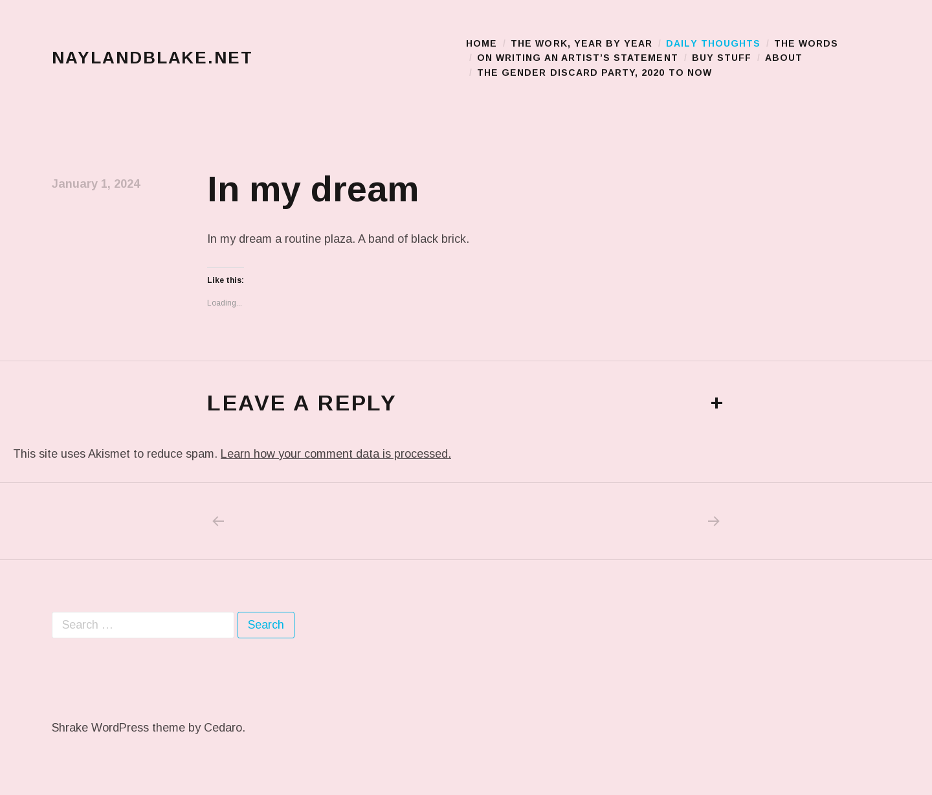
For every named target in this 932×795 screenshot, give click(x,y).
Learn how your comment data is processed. (336, 459)
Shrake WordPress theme (118, 733)
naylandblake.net (152, 61)
